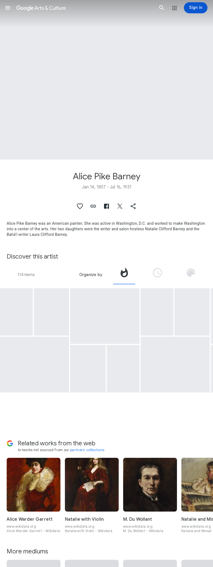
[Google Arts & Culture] (85, 8)
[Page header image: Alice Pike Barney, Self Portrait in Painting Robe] (106, 80)
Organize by (90, 274)
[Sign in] (195, 7)
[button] (7, 7)
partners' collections (87, 450)
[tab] (124, 274)
